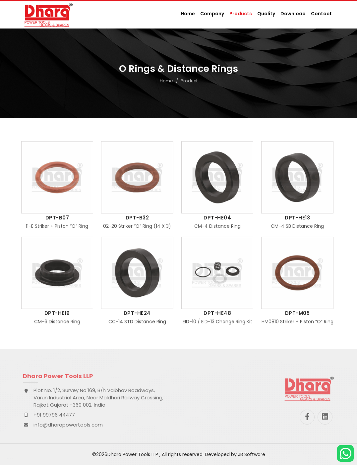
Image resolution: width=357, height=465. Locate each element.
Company (212, 13)
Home (188, 13)
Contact (321, 13)
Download (293, 13)
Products (240, 13)
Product (189, 81)
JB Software (251, 454)
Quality (266, 13)
